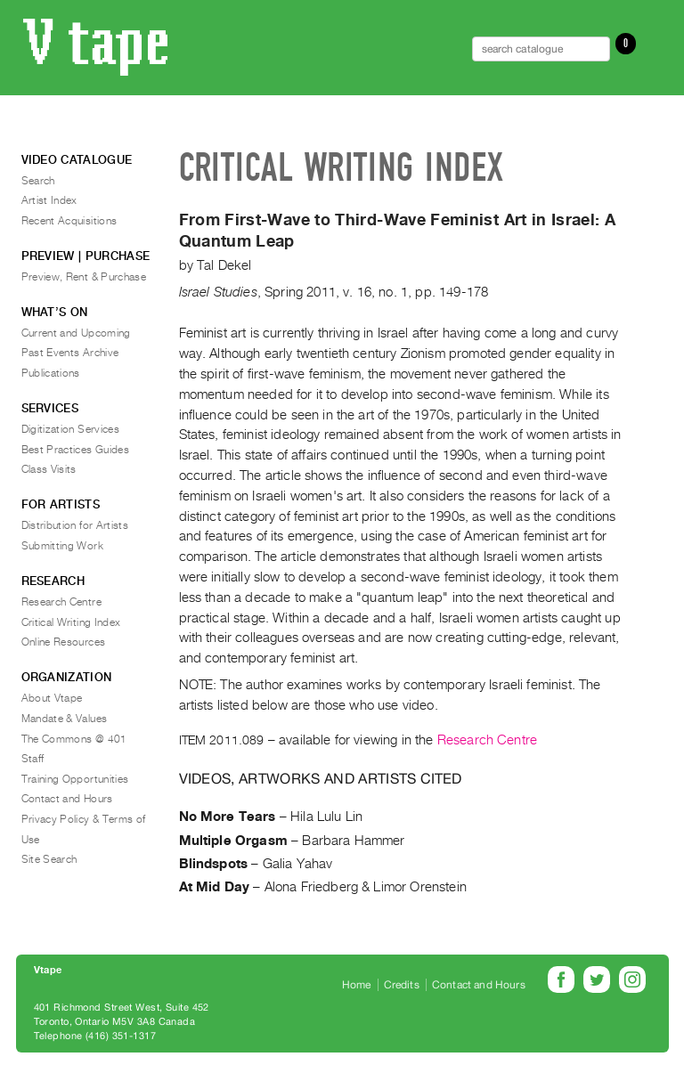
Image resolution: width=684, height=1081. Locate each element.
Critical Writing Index (71, 622)
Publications (50, 373)
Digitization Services (70, 429)
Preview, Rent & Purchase (84, 277)
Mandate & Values (64, 718)
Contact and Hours (67, 798)
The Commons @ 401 (74, 739)
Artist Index (49, 200)
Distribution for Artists (75, 525)
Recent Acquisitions (69, 221)
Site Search (49, 859)
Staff (33, 758)
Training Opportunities (75, 779)
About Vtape (52, 698)
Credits (401, 985)
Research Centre (487, 740)
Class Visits (49, 469)
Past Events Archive (70, 352)
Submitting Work (62, 546)
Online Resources (63, 642)
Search (38, 181)
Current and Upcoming (76, 333)
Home (356, 985)
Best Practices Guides (75, 449)
